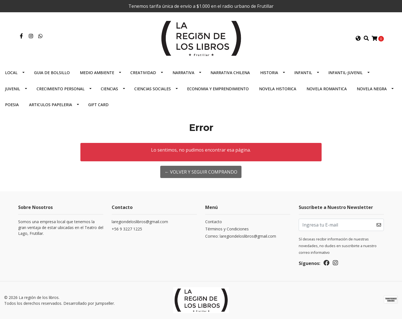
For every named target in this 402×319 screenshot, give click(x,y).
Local (11, 72)
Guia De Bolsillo (52, 72)
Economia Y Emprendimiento (218, 88)
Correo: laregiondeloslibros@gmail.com (240, 236)
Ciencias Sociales (152, 88)
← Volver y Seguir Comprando (200, 172)
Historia (269, 72)
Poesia (12, 104)
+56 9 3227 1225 (127, 229)
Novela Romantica (327, 88)
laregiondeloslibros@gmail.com (140, 221)
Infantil (303, 72)
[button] (358, 38)
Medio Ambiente (97, 72)
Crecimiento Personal (61, 88)
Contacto (213, 221)
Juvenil (12, 88)
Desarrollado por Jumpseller (88, 303)
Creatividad (143, 72)
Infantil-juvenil (345, 72)
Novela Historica (277, 88)
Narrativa (183, 72)
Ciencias (109, 88)
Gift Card (98, 104)
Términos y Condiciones (227, 229)
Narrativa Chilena (230, 72)
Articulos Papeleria (50, 104)
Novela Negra (372, 88)
